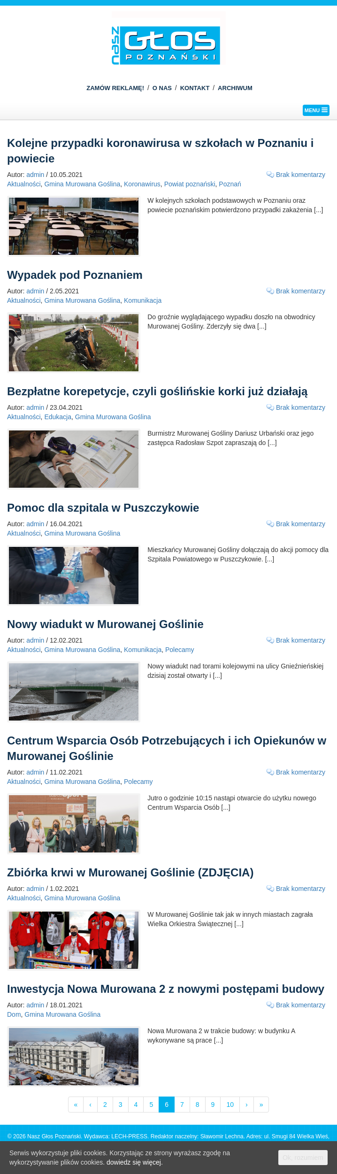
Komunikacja (142, 300)
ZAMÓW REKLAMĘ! (115, 88)
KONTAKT (195, 88)
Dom (14, 1014)
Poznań (230, 184)
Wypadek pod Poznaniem (75, 275)
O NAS (162, 88)
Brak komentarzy (300, 174)
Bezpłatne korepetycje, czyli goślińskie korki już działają (157, 391)
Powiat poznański (189, 184)
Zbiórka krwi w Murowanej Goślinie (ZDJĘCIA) (130, 872)
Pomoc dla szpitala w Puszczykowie (103, 507)
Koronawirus (142, 184)
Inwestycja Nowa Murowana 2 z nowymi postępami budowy (165, 988)
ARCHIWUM (235, 88)
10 (230, 1104)
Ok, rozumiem (303, 1157)
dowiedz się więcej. (135, 1162)
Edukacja (57, 417)
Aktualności (24, 184)
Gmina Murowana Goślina (82, 184)
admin (35, 174)
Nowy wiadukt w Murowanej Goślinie (105, 624)
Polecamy (179, 649)
